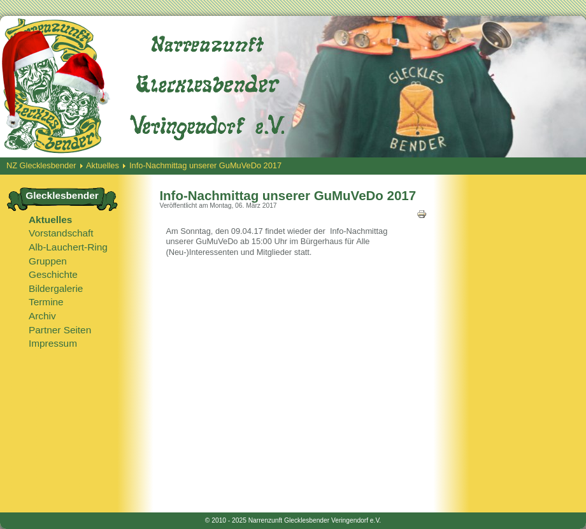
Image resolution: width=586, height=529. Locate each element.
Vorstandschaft (61, 233)
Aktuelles (102, 165)
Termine (46, 301)
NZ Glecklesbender (41, 165)
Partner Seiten (60, 329)
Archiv (42, 315)
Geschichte (53, 274)
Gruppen (48, 261)
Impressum (53, 343)
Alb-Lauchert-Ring (68, 247)
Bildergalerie (56, 288)
